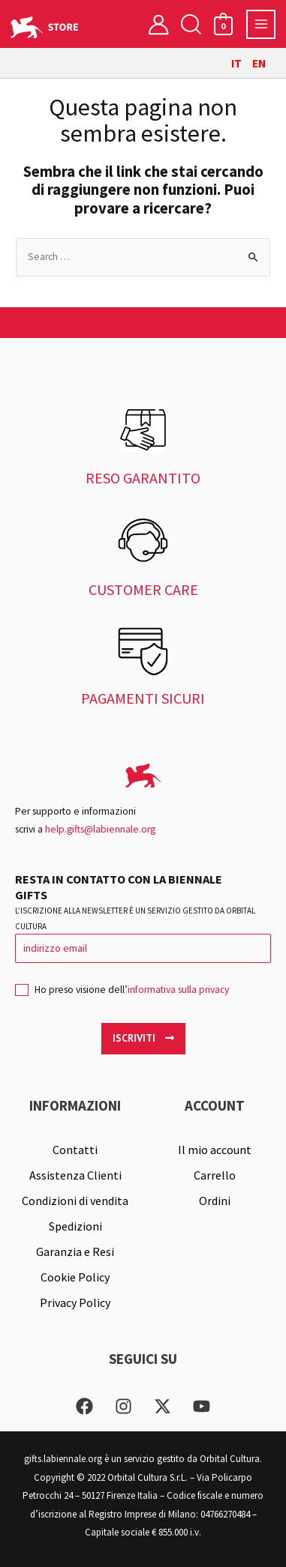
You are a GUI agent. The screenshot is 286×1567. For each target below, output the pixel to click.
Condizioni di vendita (75, 1200)
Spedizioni (75, 1226)
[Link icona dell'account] (158, 24)
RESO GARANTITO (143, 477)
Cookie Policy (75, 1276)
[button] (190, 24)
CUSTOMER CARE (143, 589)
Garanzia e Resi (75, 1251)
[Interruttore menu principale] (260, 24)
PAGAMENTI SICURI (143, 698)
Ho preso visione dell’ (122, 994)
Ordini (214, 1200)
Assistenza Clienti (75, 1175)
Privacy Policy (75, 1302)
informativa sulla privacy (178, 989)
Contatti (75, 1149)
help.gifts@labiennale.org (100, 829)
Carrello (215, 1175)
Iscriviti (143, 1038)
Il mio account (214, 1149)
